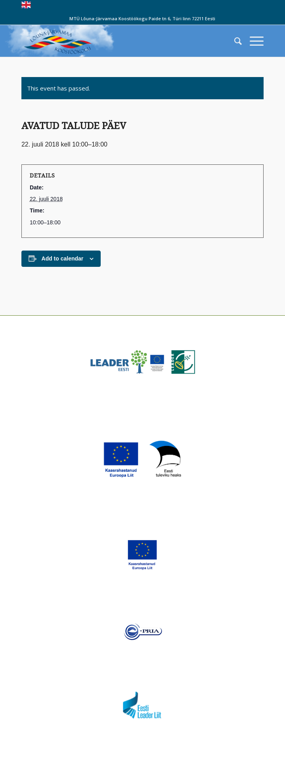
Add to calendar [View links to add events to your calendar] (63, 258)
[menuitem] (234, 41)
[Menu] (253, 41)
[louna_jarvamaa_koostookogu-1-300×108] (118, 41)
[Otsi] (234, 41)
